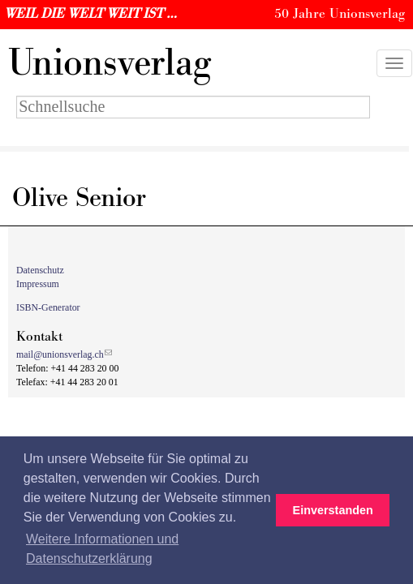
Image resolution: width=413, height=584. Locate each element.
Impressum (37, 284)
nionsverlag (109, 63)
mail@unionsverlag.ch (60, 354)
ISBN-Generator (48, 307)
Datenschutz (40, 270)
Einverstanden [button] (333, 510)
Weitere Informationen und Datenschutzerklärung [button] (102, 548)
